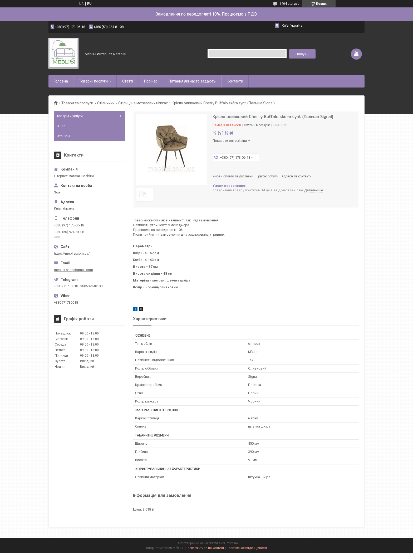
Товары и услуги (70, 116)
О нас (61, 126)
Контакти (235, 81)
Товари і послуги (93, 81)
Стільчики (106, 103)
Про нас (151, 81)
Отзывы (63, 136)
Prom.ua (232, 543)
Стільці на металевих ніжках (143, 103)
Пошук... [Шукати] (302, 54)
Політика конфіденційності (247, 548)
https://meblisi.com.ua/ (72, 253)
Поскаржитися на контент (204, 548)
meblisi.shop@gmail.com (73, 270)
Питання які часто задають (192, 81)
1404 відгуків (289, 4)
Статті (127, 81)
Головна (61, 81)
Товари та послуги (77, 103)
